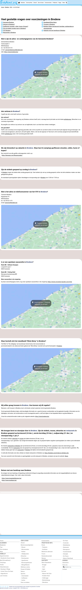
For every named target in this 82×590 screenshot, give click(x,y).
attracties (15, 438)
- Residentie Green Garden (7, 558)
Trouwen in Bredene (49, 24)
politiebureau (67, 119)
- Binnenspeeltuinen (26, 562)
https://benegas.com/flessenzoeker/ (12, 155)
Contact (64, 569)
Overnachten (29, 2)
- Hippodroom (4, 573)
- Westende (65, 547)
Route (43, 545)
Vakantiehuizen (4, 567)
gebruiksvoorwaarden (4, 588)
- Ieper (43, 569)
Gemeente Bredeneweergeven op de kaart (41, 73)
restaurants (70, 431)
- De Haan (65, 540)
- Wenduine (45, 582)
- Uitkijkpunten (25, 554)
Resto (66, 456)
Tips (1, 547)
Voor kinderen (4, 549)
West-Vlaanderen (46, 562)
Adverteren (65, 562)
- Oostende (65, 543)
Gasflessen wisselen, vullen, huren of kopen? (15, 26)
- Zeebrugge (45, 578)
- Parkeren (44, 547)
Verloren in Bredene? (9, 24)
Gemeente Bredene (8, 22)
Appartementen (4, 556)
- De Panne (65, 556)
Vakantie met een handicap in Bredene (54, 30)
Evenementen (48, 2)
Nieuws (44, 558)
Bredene (23, 2)
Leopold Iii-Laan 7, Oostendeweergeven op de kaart (41, 303)
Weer (63, 2)
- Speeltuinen (24, 560)
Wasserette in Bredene (9, 32)
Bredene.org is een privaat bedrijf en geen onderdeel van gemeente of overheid (24, 586)
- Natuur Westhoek (67, 558)
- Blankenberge (46, 580)
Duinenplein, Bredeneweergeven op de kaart (41, 367)
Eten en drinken (25, 582)
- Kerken (23, 551)
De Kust (44, 571)
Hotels (2, 565)
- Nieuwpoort (66, 549)
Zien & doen (41, 2)
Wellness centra (25, 567)
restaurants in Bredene (14, 446)
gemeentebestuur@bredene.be (14, 50)
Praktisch (55, 2)
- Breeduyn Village (5, 569)
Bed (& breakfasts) (5, 560)
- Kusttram (44, 549)
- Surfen (23, 580)
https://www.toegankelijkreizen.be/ (11, 478)
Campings (3, 562)
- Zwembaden (25, 576)
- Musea (23, 547)
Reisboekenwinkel (47, 556)
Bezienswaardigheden (27, 545)
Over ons (64, 565)
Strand (35, 2)
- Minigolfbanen (25, 565)
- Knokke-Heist (46, 576)
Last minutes (3, 576)
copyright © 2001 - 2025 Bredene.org (20, 588)
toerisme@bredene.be (11, 202)
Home (1, 540)
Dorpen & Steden (25, 569)
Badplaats (3, 545)
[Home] (19, 2)
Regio (59, 2)
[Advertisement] (41, 13)
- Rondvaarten (25, 558)
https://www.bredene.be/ (11, 52)
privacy (10, 588)
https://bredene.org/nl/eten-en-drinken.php (57, 453)
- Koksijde (65, 554)
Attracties (23, 556)
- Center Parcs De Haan (6, 571)
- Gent (43, 567)
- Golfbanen (24, 578)
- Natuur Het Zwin (47, 573)
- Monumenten (25, 549)
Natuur (23, 571)
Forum (43, 554)
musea (21, 438)
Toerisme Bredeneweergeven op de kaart (41, 224)
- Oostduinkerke (66, 551)
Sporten (23, 573)
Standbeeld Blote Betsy (50, 22)
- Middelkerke (66, 545)
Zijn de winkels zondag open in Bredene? (14, 28)
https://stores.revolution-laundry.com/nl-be (60, 282)
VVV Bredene (7, 30)
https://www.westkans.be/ (9, 480)
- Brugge (44, 565)
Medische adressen (47, 551)
